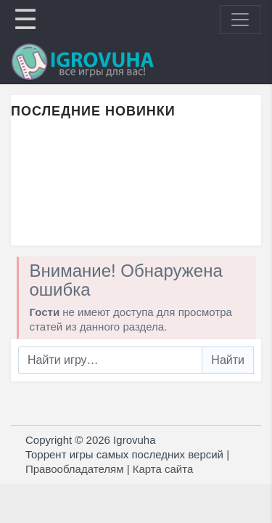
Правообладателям (74, 469)
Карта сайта (163, 469)
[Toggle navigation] (240, 19)
